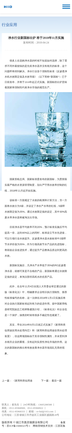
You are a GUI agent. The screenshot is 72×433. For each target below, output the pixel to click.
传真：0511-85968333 (13, 411)
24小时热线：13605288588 (37, 404)
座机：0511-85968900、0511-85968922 (22, 408)
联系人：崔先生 (10, 404)
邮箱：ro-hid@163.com (41, 411)
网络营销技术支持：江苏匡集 (49, 425)
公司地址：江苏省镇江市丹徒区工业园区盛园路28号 (30, 414)
